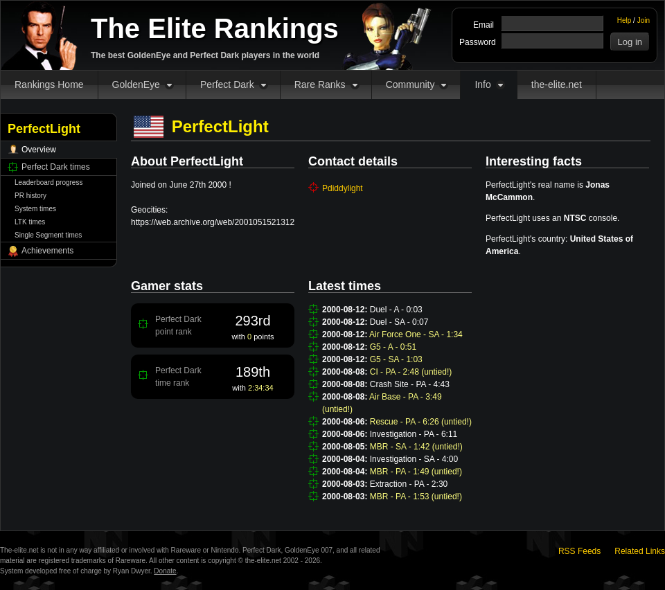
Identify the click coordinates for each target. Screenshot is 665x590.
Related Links (639, 551)
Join (643, 20)
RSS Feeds (579, 551)
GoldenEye (136, 84)
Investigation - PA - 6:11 (414, 434)
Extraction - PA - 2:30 (409, 484)
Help (624, 20)
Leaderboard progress (48, 182)
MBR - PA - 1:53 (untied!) (416, 496)
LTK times (30, 222)
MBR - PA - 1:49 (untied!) (416, 471)
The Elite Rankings (215, 28)
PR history (30, 195)
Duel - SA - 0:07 (399, 322)
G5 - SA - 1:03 (396, 359)
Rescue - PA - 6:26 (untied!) (421, 422)
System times (35, 209)
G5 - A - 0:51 (393, 347)
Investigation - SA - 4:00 (414, 459)
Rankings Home (49, 84)
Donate (165, 571)
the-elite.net (556, 84)
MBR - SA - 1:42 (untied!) (416, 447)
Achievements (47, 251)
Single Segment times (48, 235)
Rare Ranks (320, 84)
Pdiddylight (342, 188)
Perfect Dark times (55, 167)
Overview (38, 149)
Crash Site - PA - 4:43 (410, 384)
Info (482, 84)
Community (410, 84)
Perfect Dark (227, 84)
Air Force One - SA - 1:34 (416, 334)
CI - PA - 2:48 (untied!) (411, 372)
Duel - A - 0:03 (396, 309)
